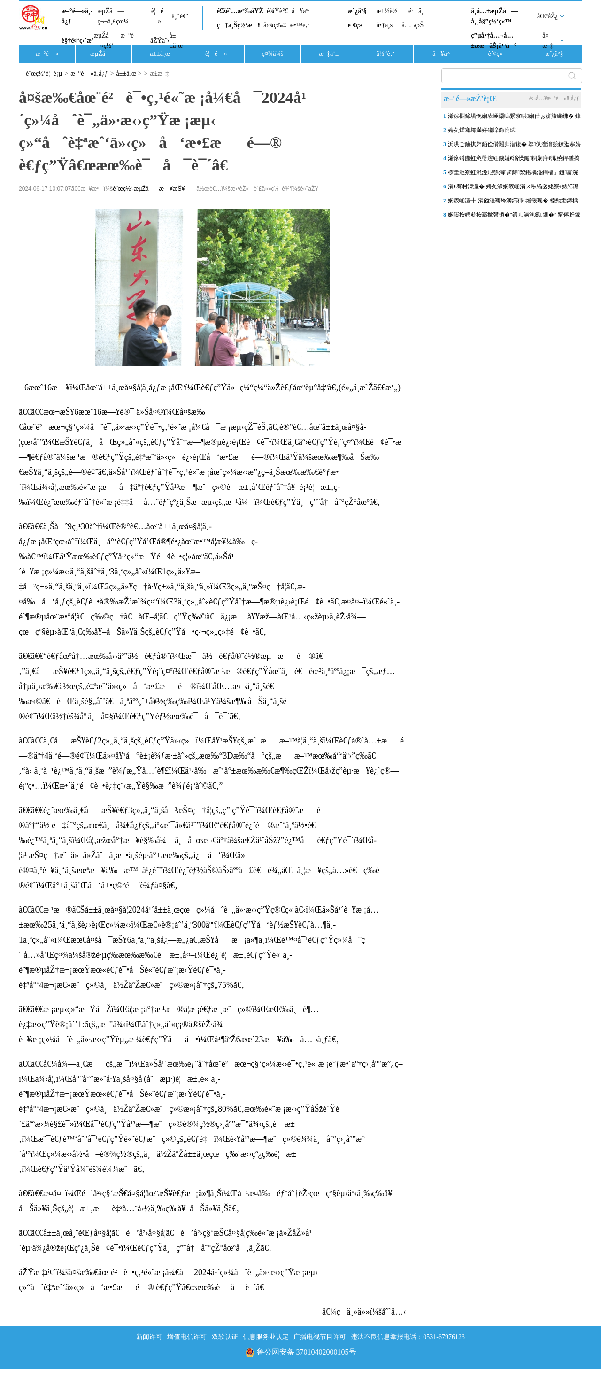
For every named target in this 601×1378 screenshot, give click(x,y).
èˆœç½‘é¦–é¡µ (44, 73)
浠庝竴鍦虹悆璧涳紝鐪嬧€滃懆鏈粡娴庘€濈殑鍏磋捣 (513, 158)
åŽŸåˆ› (159, 40)
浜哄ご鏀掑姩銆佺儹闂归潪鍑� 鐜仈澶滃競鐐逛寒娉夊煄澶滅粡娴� (514, 146)
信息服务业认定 (266, 1336)
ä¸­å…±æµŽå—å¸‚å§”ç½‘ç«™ (494, 16)
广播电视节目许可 (319, 1336)
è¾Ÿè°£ (277, 11)
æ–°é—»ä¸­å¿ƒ (77, 16)
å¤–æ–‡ (547, 40)
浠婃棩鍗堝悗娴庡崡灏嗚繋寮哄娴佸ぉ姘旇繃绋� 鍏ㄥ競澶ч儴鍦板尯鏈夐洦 (514, 118)
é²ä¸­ (416, 11)
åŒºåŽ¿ (547, 16)
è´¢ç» (357, 25)
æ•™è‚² (299, 25)
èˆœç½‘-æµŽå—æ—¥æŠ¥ (149, 189)
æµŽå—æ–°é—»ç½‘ (113, 40)
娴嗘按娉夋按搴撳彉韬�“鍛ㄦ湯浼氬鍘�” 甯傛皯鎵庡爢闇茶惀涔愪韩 (514, 216)
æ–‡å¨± (329, 53)
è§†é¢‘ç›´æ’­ (77, 40)
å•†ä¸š (385, 25)
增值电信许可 (187, 1336)
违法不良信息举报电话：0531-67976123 (408, 1336)
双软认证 (225, 1336)
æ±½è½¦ (388, 11)
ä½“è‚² (385, 53)
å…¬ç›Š (412, 25)
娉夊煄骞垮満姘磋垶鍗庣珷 (482, 130)
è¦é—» (157, 16)
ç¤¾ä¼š (273, 53)
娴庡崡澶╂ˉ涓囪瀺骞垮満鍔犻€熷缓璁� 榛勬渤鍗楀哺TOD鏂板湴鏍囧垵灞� (513, 202)
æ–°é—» (47, 53)
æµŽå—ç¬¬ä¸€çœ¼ (113, 16)
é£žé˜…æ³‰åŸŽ (240, 11)
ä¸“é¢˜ (180, 16)
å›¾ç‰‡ (274, 25)
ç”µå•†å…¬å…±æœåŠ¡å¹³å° (493, 40)
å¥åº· (300, 11)
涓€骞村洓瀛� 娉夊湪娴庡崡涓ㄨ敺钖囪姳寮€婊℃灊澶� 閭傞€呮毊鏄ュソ (513, 188)
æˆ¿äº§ (356, 11)
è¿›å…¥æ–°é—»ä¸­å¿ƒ (554, 98)
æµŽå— (103, 53)
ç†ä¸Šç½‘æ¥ (239, 25)
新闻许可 (149, 1336)
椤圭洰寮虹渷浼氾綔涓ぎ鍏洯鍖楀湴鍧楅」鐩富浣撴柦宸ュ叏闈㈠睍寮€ (513, 174)
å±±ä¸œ (176, 40)
